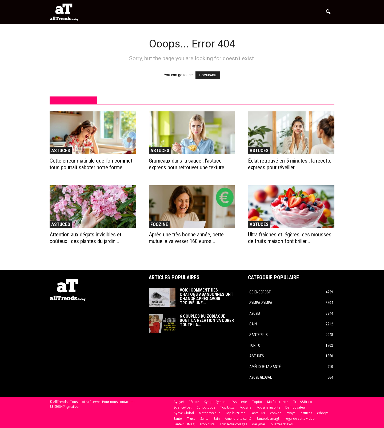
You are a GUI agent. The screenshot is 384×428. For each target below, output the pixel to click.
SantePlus (258, 335)
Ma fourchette (277, 401)
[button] (328, 12)
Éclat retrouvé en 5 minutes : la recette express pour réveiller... (289, 164)
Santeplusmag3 (268, 418)
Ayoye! (254, 313)
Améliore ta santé (265, 367)
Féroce (194, 401)
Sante (204, 418)
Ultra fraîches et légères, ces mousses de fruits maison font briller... (289, 237)
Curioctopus (206, 407)
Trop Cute (207, 424)
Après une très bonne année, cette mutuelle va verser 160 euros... (186, 237)
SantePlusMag (184, 424)
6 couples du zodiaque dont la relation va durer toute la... (207, 320)
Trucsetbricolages (233, 424)
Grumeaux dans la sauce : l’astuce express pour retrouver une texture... (188, 164)
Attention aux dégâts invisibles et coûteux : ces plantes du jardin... (85, 237)
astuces (60, 150)
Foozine (159, 224)
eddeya (323, 413)
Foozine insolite (268, 407)
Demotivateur (295, 407)
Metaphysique (209, 413)
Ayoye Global (260, 377)
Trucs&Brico (302, 401)
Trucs (191, 418)
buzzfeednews (282, 424)
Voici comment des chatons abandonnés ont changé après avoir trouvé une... (206, 296)
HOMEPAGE (207, 75)
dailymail (259, 424)
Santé (178, 418)
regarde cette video (300, 418)
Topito (254, 345)
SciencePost (260, 292)
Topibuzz (227, 407)
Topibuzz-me (235, 413)
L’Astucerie (239, 401)
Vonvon (275, 413)
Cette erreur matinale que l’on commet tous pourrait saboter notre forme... (91, 164)
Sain (253, 324)
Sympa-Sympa (260, 303)
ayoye (290, 413)
